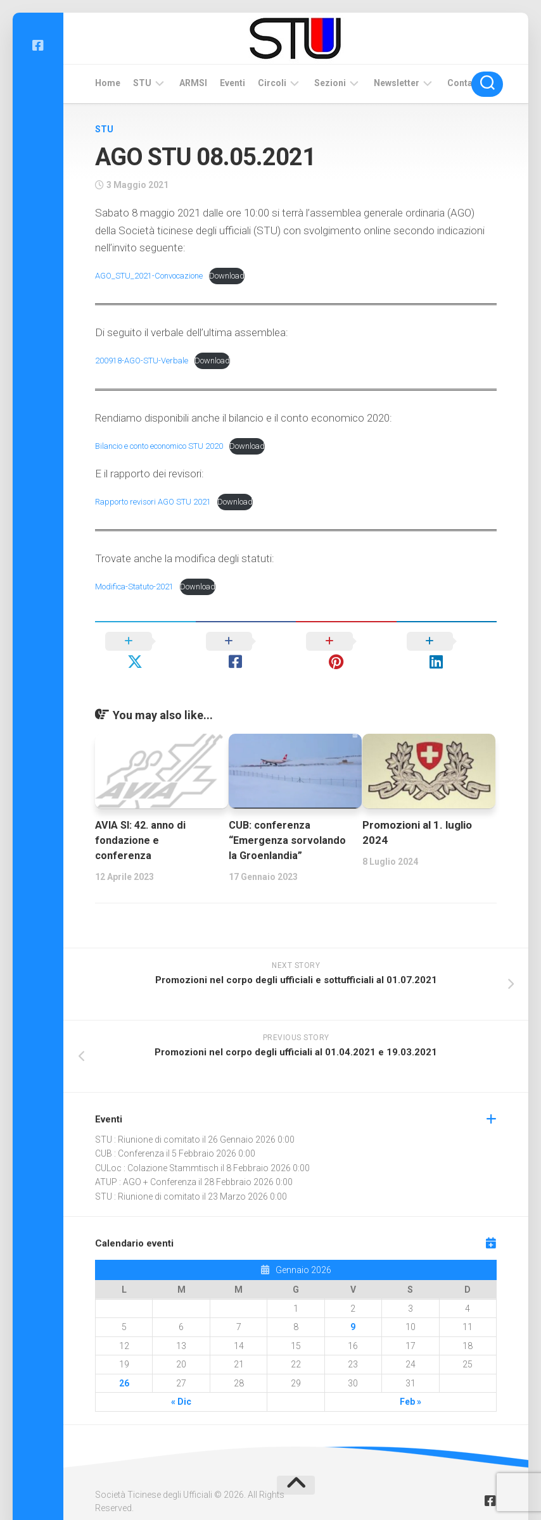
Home (107, 83)
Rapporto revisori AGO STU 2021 (157, 501)
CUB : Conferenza (129, 1133)
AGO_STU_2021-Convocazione (154, 275)
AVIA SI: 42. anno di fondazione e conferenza (143, 819)
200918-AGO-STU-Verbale (144, 360)
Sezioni (330, 83)
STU (142, 83)
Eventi (232, 83)
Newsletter (396, 83)
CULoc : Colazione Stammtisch (157, 1148)
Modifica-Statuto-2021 (138, 586)
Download (238, 275)
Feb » (410, 1381)
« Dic (181, 1381)
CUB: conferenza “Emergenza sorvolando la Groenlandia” (289, 819)
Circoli (272, 83)
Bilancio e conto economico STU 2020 (167, 446)
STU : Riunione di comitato (147, 1119)
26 (124, 1363)
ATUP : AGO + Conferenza (145, 1162)
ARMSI (193, 83)
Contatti (464, 83)
